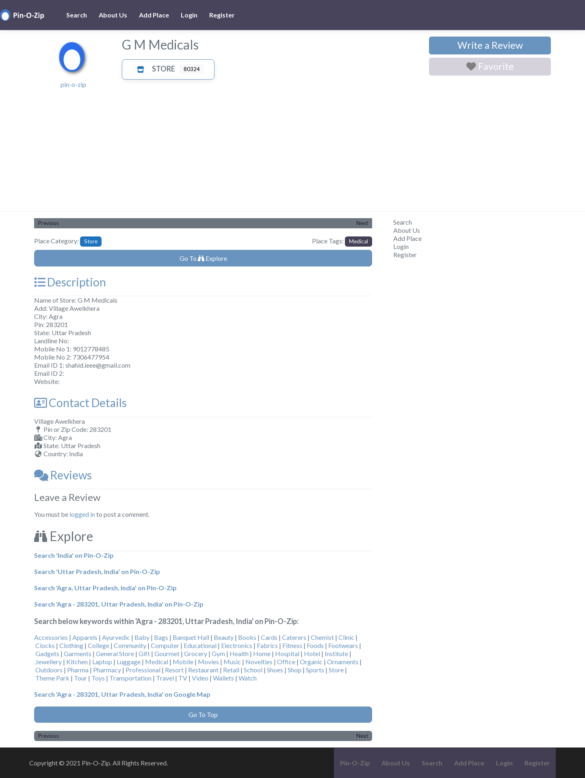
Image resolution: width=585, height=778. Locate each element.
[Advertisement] (292, 150)
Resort (174, 670)
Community (130, 645)
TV (182, 678)
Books (247, 637)
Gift (144, 653)
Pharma (78, 670)
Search (76, 15)
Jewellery (48, 661)
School (253, 670)
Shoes (275, 670)
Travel (165, 678)
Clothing (71, 645)
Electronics (236, 645)
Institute (336, 653)
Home (262, 653)
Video (200, 678)
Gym (218, 653)
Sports (315, 670)
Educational (200, 645)
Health (239, 653)
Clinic (346, 637)
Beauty (224, 637)
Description (70, 282)
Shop (294, 670)
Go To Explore (203, 258)
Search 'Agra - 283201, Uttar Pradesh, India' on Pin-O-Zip (119, 604)
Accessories (51, 637)
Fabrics (267, 645)
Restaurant (203, 670)
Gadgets (47, 653)
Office (286, 661)
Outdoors (49, 670)
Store (153, 68)
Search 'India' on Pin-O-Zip (74, 555)
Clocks (45, 645)
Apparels (85, 637)
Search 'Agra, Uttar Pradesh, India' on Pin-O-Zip (105, 588)
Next (362, 223)
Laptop (102, 661)
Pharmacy (107, 670)
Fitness (292, 645)
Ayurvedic (116, 637)
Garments (77, 653)
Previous (48, 223)
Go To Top (203, 714)
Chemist (322, 637)
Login (189, 15)
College (98, 645)
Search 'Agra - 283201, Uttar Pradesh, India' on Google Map (122, 694)
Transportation (130, 678)
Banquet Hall (191, 637)
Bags (161, 637)
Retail (231, 670)
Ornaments (342, 661)
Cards (269, 637)
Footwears (343, 645)
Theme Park (52, 678)
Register (222, 15)
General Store (115, 653)
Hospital (287, 653)
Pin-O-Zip (355, 763)
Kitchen (77, 661)
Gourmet (167, 653)
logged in (82, 514)
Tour (80, 678)
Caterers (294, 637)
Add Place (154, 15)
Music (232, 661)
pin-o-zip (73, 84)
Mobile (183, 661)
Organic (311, 661)
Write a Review (490, 45)
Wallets (223, 678)
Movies (208, 661)
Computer (165, 645)
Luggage (129, 661)
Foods (315, 645)
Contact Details (80, 403)
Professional (143, 670)
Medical (358, 241)
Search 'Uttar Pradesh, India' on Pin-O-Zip (97, 571)
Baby (142, 637)
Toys (98, 678)
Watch (247, 678)
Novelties (259, 661)
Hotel (312, 653)
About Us (113, 15)
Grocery (195, 653)
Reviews (63, 475)
